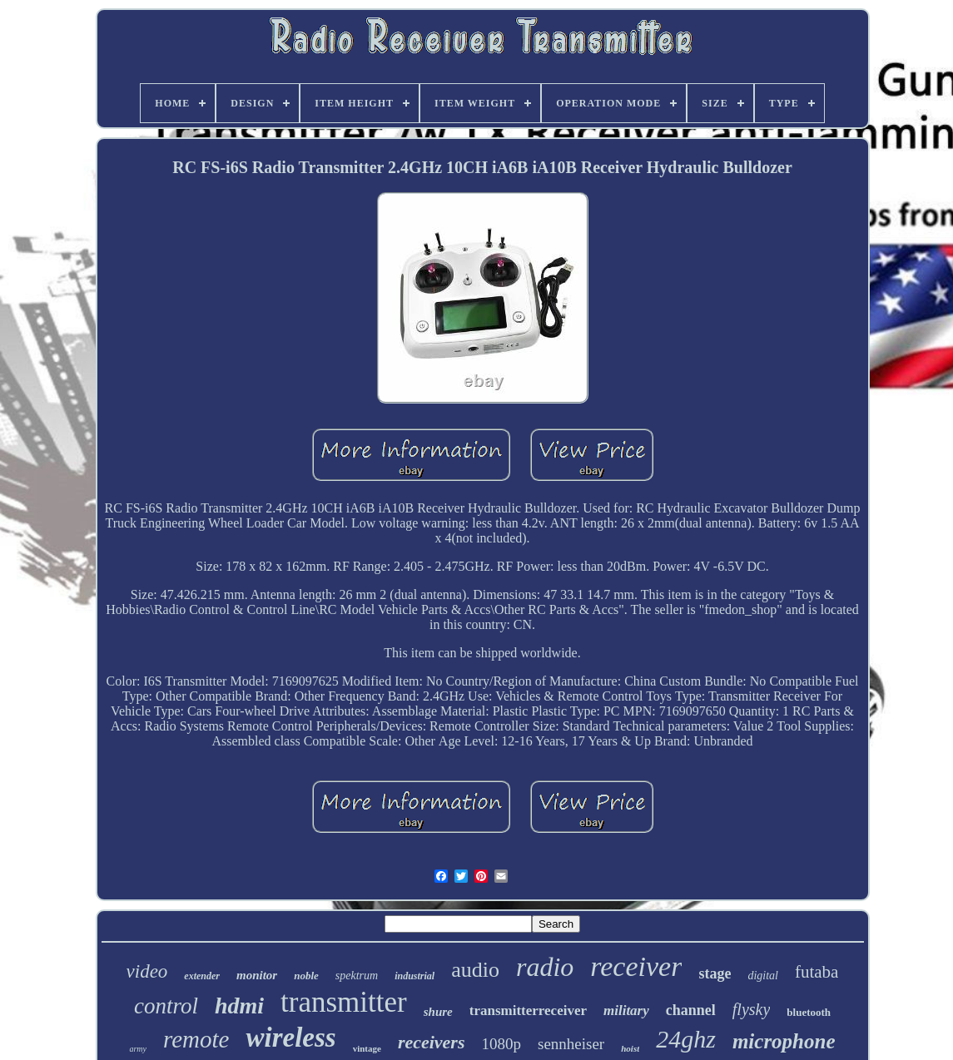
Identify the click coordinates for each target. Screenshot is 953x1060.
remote (196, 1039)
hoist (630, 1048)
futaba (816, 972)
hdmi (239, 1005)
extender (202, 976)
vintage (367, 1048)
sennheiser (571, 1044)
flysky (751, 1009)
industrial (414, 976)
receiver (636, 966)
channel (691, 1010)
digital (762, 975)
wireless (290, 1038)
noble (306, 975)
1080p (502, 1044)
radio (544, 967)
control (166, 1005)
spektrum (356, 975)
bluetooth (809, 1012)
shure (438, 1011)
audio (475, 970)
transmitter (343, 1002)
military (626, 1010)
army (137, 1048)
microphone (784, 1041)
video (147, 971)
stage (714, 973)
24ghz (686, 1039)
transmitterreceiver (528, 1010)
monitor (256, 975)
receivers (431, 1042)
